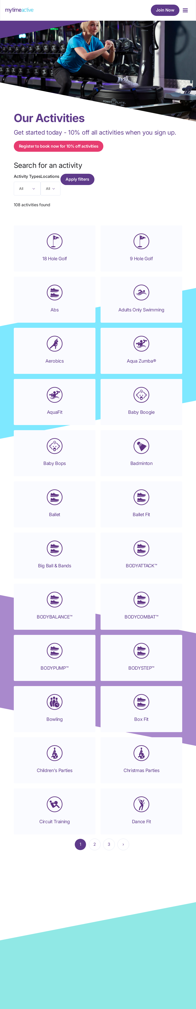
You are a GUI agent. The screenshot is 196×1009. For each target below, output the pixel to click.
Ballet (54, 514)
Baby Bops (54, 463)
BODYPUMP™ (54, 668)
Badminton (141, 463)
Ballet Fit (141, 514)
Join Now (165, 10)
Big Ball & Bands (54, 565)
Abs (54, 309)
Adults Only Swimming (141, 309)
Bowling (54, 719)
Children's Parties (54, 770)
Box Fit (141, 719)
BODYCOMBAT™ (141, 617)
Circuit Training (54, 821)
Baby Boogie (141, 412)
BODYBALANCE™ (54, 617)
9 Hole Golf (141, 258)
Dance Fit (141, 821)
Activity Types (27, 176)
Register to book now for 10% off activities (59, 146)
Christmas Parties (141, 770)
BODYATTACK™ (141, 565)
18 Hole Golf (54, 258)
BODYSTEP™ (141, 668)
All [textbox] (21, 188)
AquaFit (55, 412)
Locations (50, 176)
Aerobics (54, 361)
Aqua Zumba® (141, 361)
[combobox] (27, 189)
